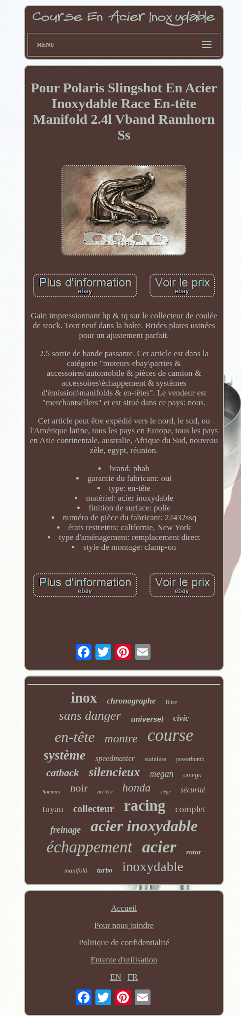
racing (144, 805)
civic (181, 718)
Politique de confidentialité (124, 942)
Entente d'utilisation (123, 959)
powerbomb (190, 759)
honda (136, 788)
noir (79, 788)
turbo (104, 870)
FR (132, 977)
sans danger (90, 715)
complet (190, 809)
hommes (51, 791)
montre (121, 738)
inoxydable (152, 866)
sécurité (193, 790)
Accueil (124, 908)
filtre (171, 702)
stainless (155, 758)
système (65, 755)
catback (62, 773)
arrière (105, 791)
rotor (194, 852)
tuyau (52, 809)
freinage (65, 830)
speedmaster (115, 758)
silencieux (114, 772)
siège (165, 791)
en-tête (75, 737)
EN (115, 977)
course (170, 735)
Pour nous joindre (124, 925)
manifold (75, 870)
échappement (89, 847)
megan (162, 774)
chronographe (131, 701)
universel (147, 719)
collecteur (93, 808)
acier (159, 847)
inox (84, 698)
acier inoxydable (144, 826)
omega (192, 775)
